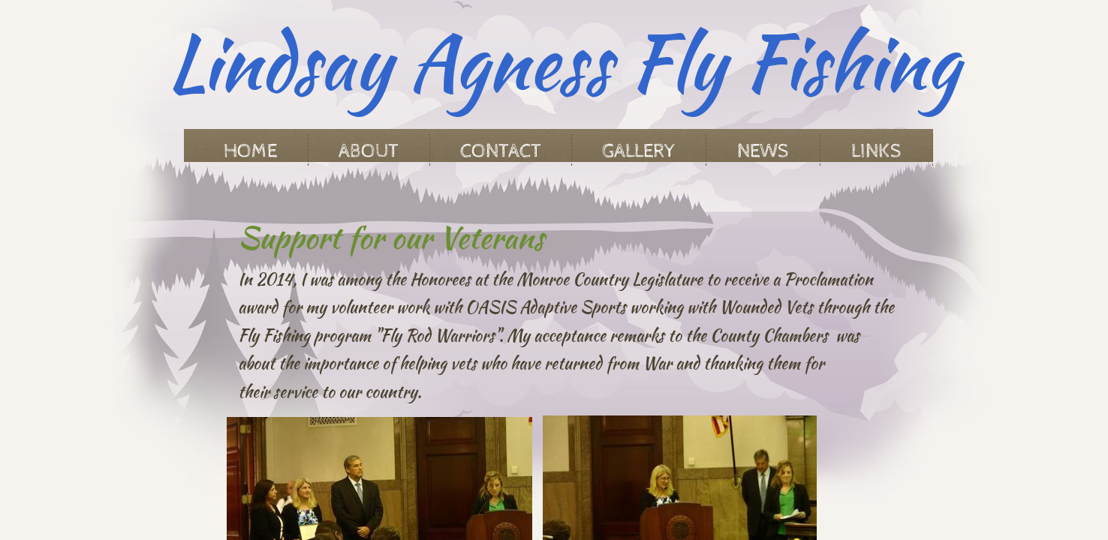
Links (876, 151)
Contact (500, 151)
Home (250, 151)
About (369, 151)
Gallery (639, 151)
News (763, 151)
